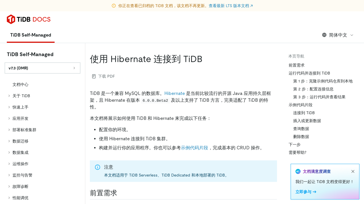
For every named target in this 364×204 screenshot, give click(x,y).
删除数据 (301, 136)
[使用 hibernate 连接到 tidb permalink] (207, 58)
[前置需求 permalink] (121, 193)
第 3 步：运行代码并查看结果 (319, 97)
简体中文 (338, 35)
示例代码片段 (194, 147)
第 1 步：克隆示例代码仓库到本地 (323, 81)
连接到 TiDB (304, 112)
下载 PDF (103, 76)
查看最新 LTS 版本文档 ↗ (231, 5)
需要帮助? (297, 152)
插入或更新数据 (307, 120)
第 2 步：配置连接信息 (313, 89)
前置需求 (297, 65)
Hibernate (174, 93)
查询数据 (301, 128)
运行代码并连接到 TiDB (309, 73)
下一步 (295, 144)
